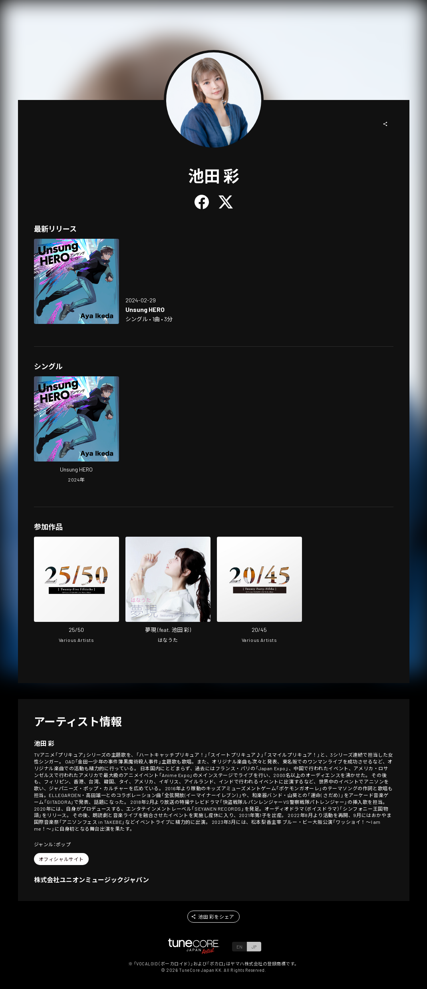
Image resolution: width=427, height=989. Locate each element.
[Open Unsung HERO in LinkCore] (76, 281)
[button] (385, 124)
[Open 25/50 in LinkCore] (76, 591)
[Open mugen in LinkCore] (168, 591)
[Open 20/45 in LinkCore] (259, 591)
